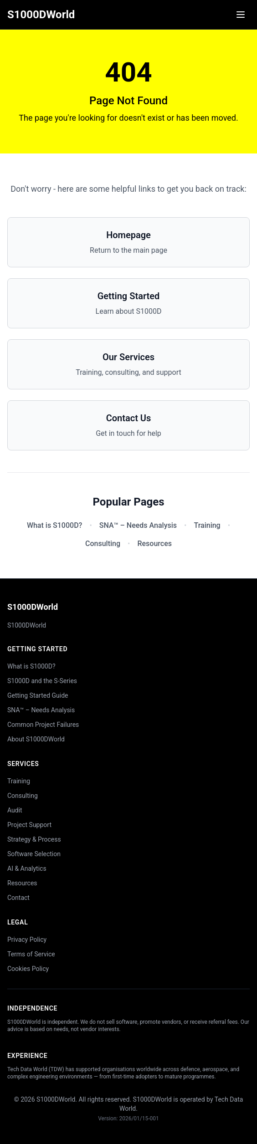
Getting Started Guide (37, 695)
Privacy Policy (26, 939)
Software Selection (34, 854)
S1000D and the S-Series (42, 680)
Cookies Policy (28, 968)
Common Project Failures (43, 724)
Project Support (29, 824)
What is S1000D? (54, 525)
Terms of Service (31, 954)
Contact (18, 897)
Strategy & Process (34, 839)
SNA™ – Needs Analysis (138, 525)
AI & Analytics (26, 868)
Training (207, 525)
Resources (154, 543)
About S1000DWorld (36, 739)
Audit (14, 810)
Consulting (102, 543)
